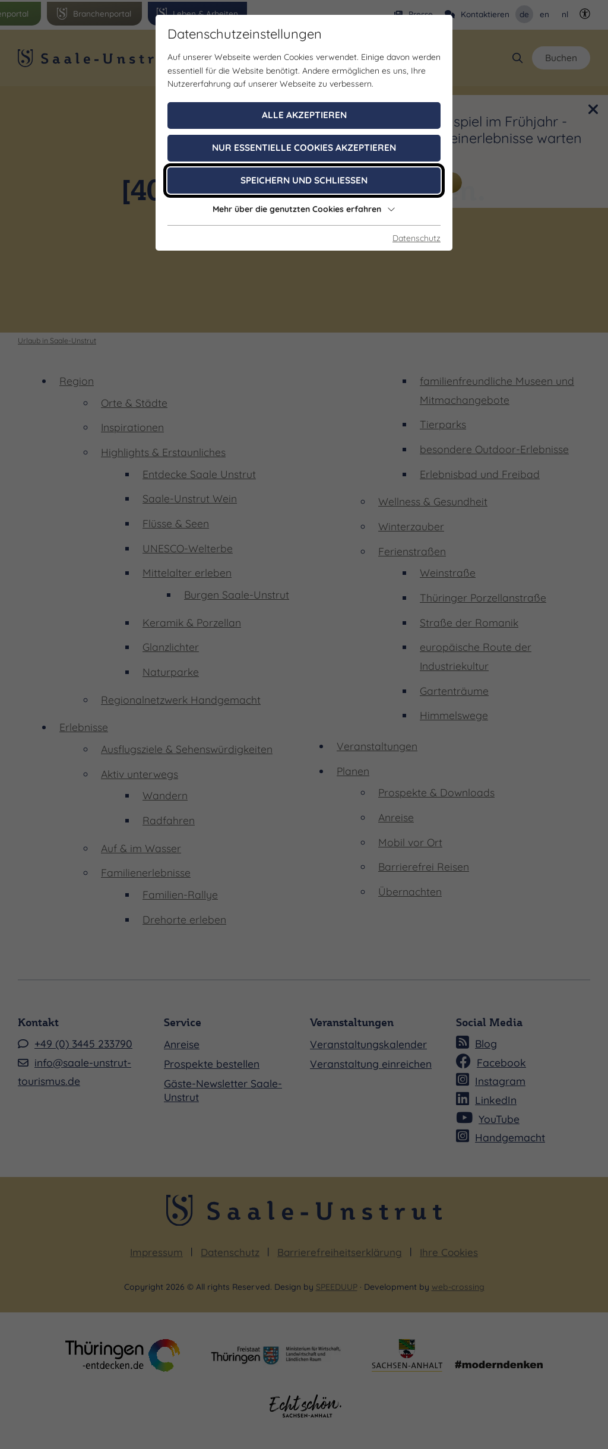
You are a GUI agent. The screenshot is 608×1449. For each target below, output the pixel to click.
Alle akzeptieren (304, 115)
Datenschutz (416, 238)
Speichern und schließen (304, 180)
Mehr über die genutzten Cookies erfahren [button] (304, 209)
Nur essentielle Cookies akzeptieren (304, 147)
